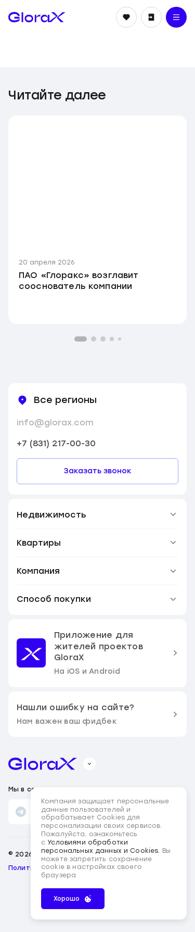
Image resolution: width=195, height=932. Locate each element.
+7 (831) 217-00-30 (56, 443)
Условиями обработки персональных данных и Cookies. (101, 846)
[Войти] (151, 17)
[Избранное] (126, 17)
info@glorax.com (55, 422)
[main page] (37, 17)
